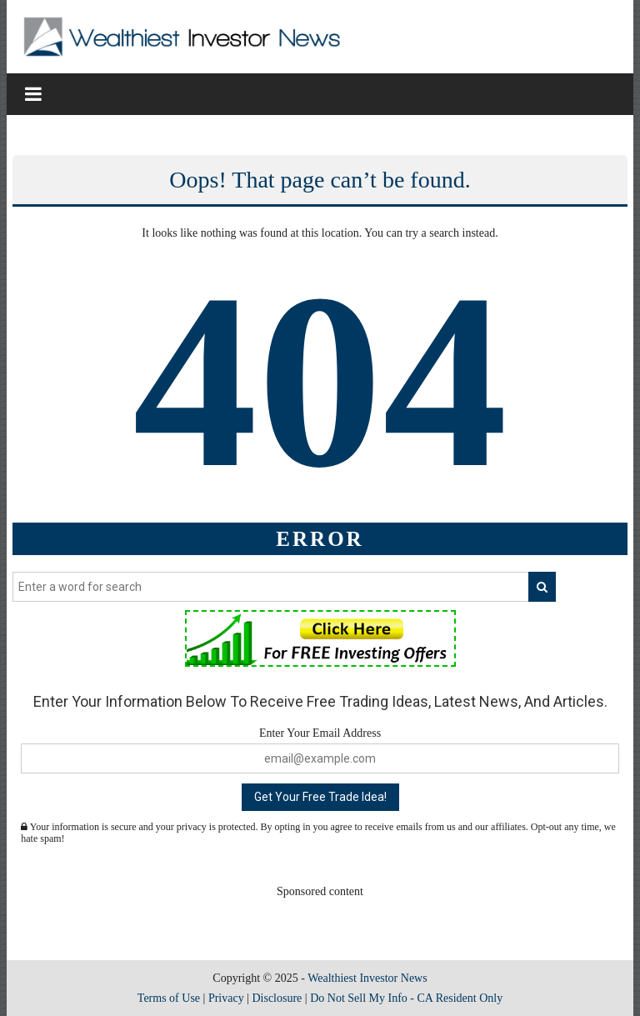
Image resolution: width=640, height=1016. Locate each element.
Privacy (226, 998)
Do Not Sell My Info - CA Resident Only (406, 998)
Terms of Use (169, 998)
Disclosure (277, 998)
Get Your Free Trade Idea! (320, 796)
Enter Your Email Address (320, 733)
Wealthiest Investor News (368, 978)
